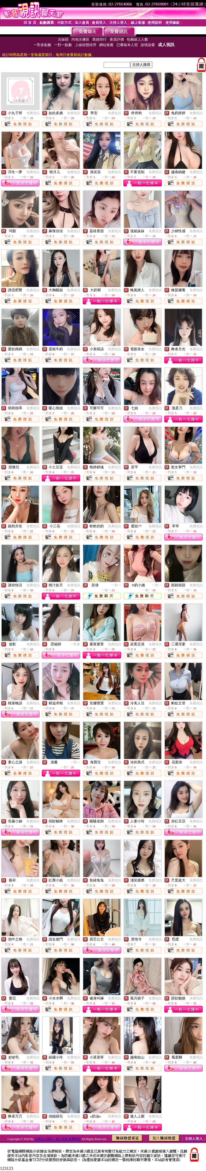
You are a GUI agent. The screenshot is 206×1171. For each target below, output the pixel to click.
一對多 (75, 644)
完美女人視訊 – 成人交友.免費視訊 (58, 1139)
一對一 (116, 585)
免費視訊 (33, 113)
